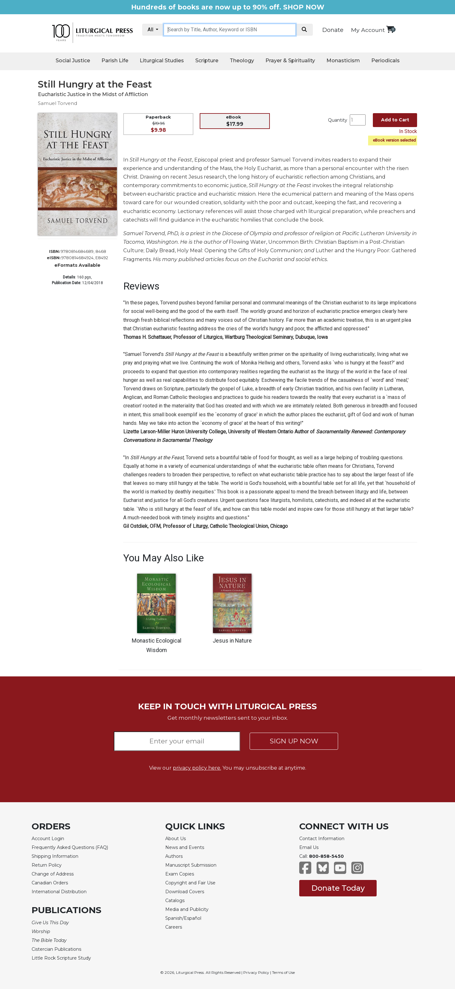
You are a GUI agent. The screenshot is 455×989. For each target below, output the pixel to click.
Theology (242, 61)
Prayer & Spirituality (290, 61)
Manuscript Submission (190, 865)
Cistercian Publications (56, 949)
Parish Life (114, 61)
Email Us (308, 847)
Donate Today (338, 888)
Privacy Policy (256, 972)
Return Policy (47, 865)
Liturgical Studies (162, 61)
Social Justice (73, 61)
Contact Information (321, 838)
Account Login (48, 838)
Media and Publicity (187, 909)
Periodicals (385, 61)
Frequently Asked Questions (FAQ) (70, 847)
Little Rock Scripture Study (61, 958)
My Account (368, 30)
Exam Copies (179, 874)
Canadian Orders (50, 883)
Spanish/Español (183, 918)
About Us (175, 838)
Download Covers (184, 891)
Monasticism (343, 61)
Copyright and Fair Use (190, 883)
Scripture (206, 61)
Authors (174, 856)
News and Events (184, 847)
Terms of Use (283, 972)
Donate (332, 30)
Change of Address (53, 874)
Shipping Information (55, 856)
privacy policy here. (197, 768)
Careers (173, 927)
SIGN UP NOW (294, 741)
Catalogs (175, 900)
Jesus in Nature (232, 641)
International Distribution (59, 891)
